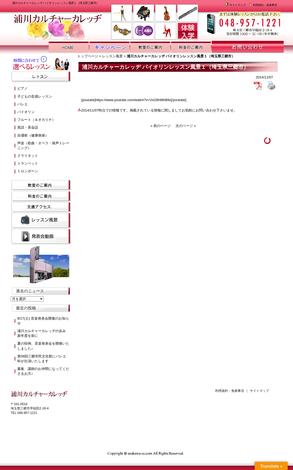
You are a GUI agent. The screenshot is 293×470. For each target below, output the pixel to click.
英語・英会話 (27, 127)
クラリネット (27, 156)
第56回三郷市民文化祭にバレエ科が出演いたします (41, 358)
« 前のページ (160, 126)
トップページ (87, 56)
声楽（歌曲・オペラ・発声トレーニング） (43, 145)
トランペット (27, 163)
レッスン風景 (112, 56)
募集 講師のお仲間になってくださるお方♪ (43, 371)
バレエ (22, 104)
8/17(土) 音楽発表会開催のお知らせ (43, 320)
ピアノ (22, 88)
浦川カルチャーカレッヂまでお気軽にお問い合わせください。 (243, 21)
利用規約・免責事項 (262, 4)
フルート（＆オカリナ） (36, 120)
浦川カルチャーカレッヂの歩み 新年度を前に (43, 333)
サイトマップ (235, 4)
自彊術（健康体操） (32, 135)
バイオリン (26, 112)
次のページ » (186, 126)
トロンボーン (27, 171)
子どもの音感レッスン (34, 96)
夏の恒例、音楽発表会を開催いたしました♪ (43, 345)
